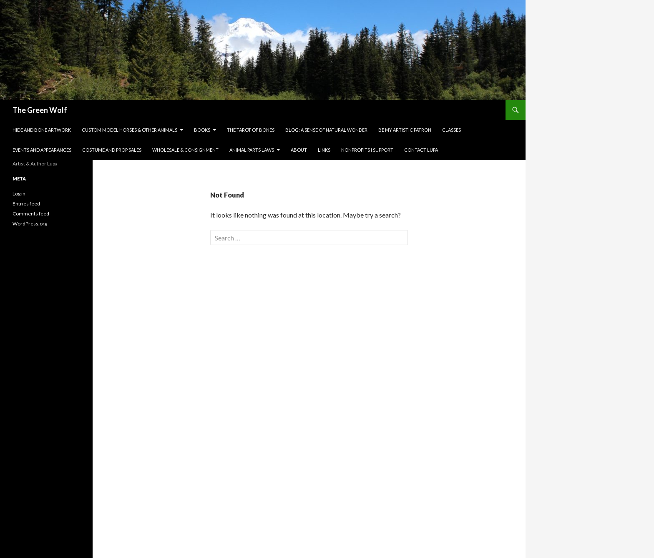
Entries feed (26, 203)
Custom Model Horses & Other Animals (129, 130)
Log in (19, 193)
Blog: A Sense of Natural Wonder (326, 130)
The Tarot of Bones (250, 130)
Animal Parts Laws (251, 150)
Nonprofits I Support (367, 150)
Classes (451, 130)
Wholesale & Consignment (185, 150)
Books (202, 130)
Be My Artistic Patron (404, 130)
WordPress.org (30, 223)
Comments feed (31, 213)
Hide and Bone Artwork (42, 130)
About (299, 150)
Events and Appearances (42, 150)
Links (324, 150)
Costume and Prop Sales (111, 150)
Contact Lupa (421, 150)
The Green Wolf (40, 110)
